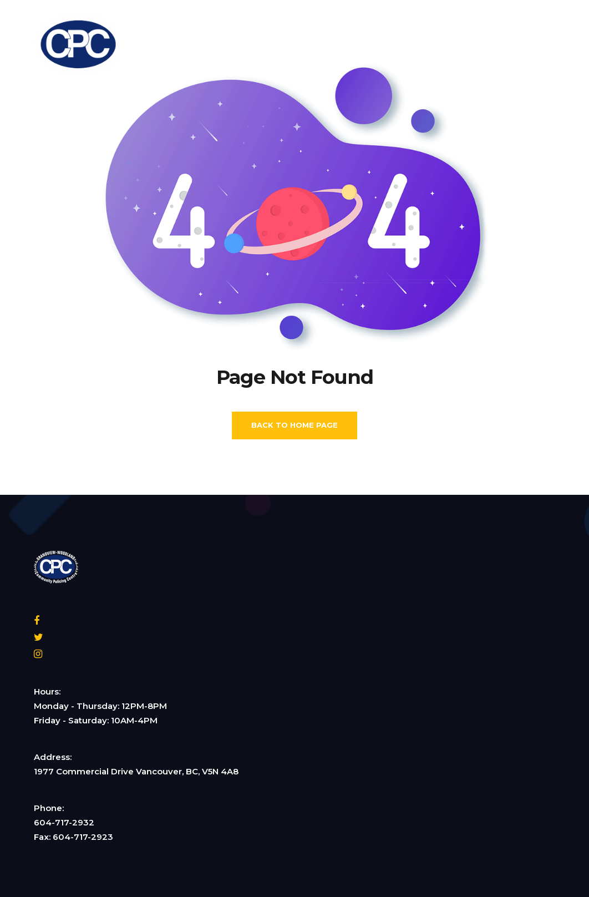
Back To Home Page (294, 424)
